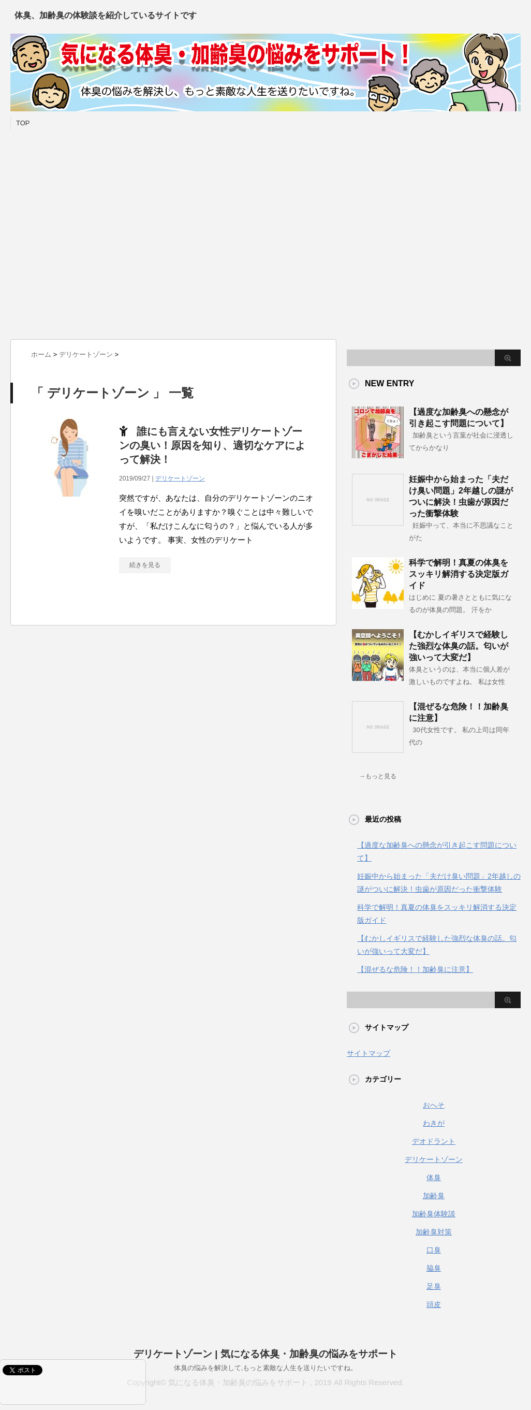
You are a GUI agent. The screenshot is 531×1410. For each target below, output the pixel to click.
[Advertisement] (97, 232)
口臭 (433, 1250)
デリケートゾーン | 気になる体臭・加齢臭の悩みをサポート (265, 1353)
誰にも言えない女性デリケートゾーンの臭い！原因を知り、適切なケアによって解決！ (212, 445)
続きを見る (144, 565)
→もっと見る (377, 776)
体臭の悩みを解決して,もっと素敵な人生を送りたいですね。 (266, 1368)
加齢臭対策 (434, 1232)
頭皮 (433, 1304)
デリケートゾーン (180, 478)
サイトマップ (368, 1053)
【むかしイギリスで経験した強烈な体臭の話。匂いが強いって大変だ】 (458, 646)
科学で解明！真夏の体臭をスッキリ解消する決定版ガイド (458, 574)
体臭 (433, 1177)
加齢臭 (434, 1195)
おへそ (434, 1105)
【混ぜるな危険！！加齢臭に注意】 (415, 969)
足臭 (433, 1286)
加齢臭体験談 (433, 1214)
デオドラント (433, 1141)
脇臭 (433, 1268)
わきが (434, 1123)
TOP (23, 123)
